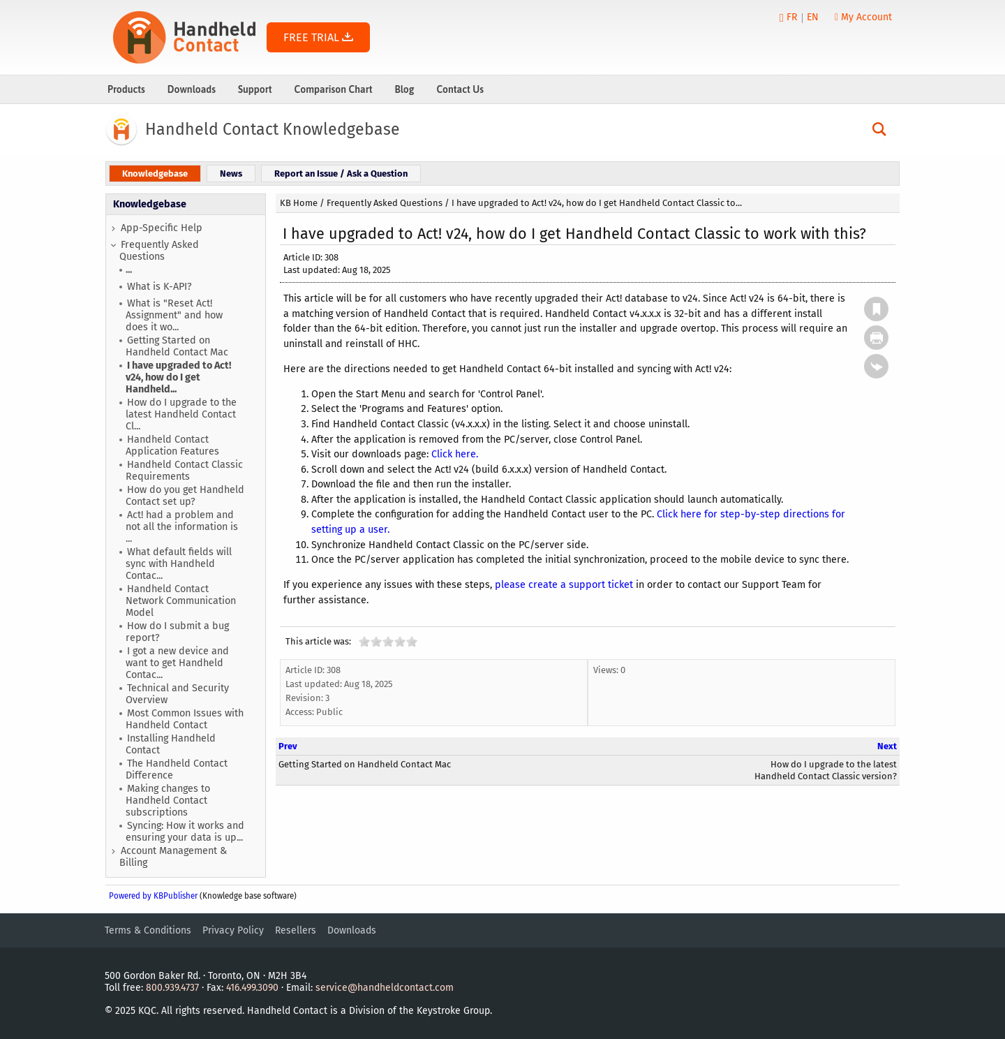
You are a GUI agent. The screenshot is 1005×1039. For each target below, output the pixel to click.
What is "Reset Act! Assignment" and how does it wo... (174, 315)
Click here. (454, 454)
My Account (863, 17)
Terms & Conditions (148, 930)
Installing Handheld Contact (171, 744)
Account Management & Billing (173, 857)
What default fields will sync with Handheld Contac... (179, 564)
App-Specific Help (161, 228)
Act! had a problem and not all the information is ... (182, 527)
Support (255, 89)
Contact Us (460, 89)
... (129, 270)
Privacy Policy (233, 930)
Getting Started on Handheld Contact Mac (177, 346)
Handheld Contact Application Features (172, 445)
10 (411, 641)
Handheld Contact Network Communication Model (181, 601)
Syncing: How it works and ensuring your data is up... (185, 831)
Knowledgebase (149, 204)
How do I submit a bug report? (177, 632)
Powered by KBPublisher (153, 896)
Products (126, 89)
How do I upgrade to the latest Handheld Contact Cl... (181, 414)
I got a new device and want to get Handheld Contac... (177, 663)
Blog (404, 89)
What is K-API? (159, 287)
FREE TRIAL (318, 37)
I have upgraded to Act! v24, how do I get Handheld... (178, 377)
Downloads (192, 89)
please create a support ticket (564, 585)
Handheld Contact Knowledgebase (272, 129)
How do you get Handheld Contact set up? (185, 496)
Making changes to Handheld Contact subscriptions (168, 800)
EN (813, 17)
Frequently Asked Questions (159, 251)
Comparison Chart (334, 89)
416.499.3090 (252, 988)
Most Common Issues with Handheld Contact (185, 719)
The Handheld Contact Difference (177, 769)
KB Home (299, 203)
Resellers (295, 930)
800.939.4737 (172, 988)
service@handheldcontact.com (384, 988)
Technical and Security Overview (177, 694)
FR (792, 17)
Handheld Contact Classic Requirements (184, 470)
